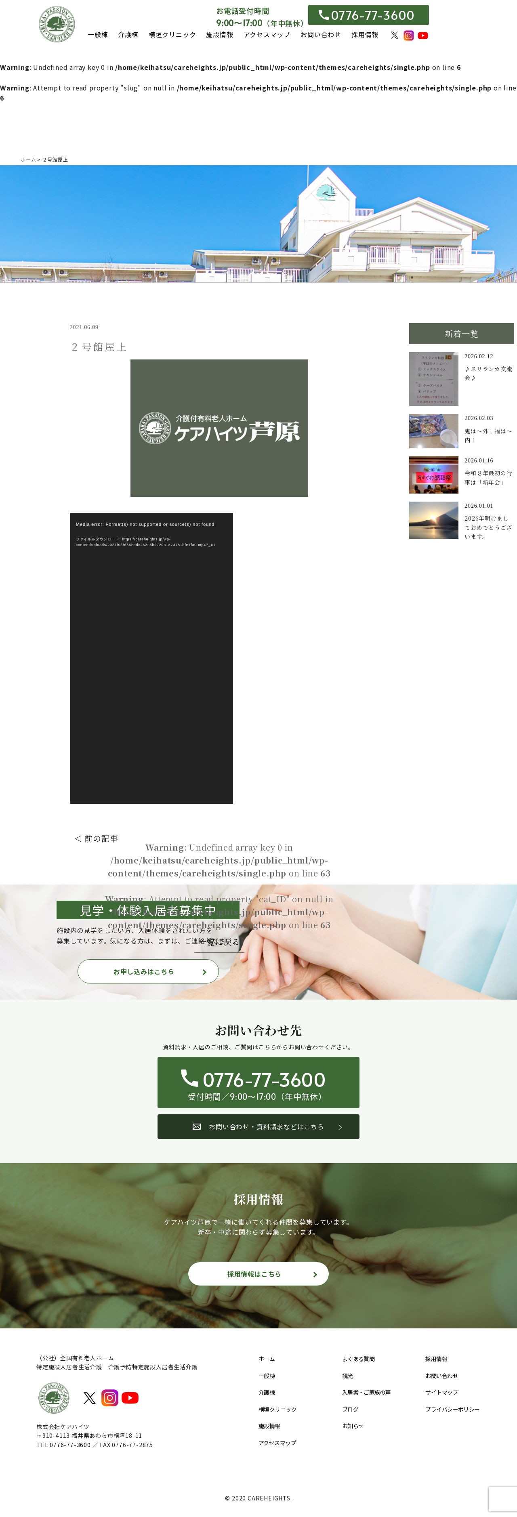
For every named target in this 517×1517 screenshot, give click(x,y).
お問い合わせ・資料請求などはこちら (258, 1126)
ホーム (266, 1359)
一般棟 (98, 34)
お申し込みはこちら (143, 971)
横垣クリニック (172, 34)
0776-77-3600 (367, 15)
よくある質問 (358, 1359)
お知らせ (353, 1426)
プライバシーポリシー (452, 1409)
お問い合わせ (321, 34)
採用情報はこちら (254, 1274)
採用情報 (364, 34)
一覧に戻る (219, 942)
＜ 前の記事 (96, 838)
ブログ (350, 1409)
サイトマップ (441, 1392)
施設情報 (219, 34)
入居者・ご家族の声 (366, 1392)
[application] (151, 658)
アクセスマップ (267, 34)
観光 (347, 1376)
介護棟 (128, 34)
